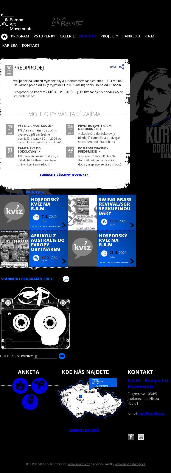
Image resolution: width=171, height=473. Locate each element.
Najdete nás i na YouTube (141, 437)
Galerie (67, 36)
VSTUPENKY (44, 36)
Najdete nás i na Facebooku (131, 437)
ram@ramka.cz (151, 413)
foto (20, 386)
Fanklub (131, 36)
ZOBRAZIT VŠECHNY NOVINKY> (64, 175)
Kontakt (30, 45)
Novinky (87, 36)
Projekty (109, 36)
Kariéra (9, 45)
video (39, 386)
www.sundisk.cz (79, 464)
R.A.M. (149, 36)
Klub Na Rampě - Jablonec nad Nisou (4, 34)
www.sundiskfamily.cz (130, 464)
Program (20, 36)
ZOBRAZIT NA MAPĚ (85, 405)
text (30, 402)
